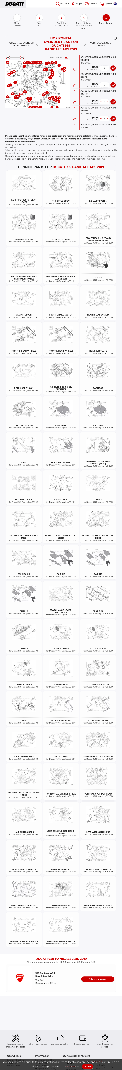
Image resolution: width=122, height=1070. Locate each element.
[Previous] (38, 44)
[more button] (107, 68)
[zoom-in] (22, 57)
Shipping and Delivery (45, 1068)
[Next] (83, 44)
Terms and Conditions (45, 1060)
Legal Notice (41, 1066)
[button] (115, 38)
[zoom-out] (8, 57)
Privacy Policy (41, 1063)
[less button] (101, 68)
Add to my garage (98, 979)
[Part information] (75, 69)
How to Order (13, 1066)
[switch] (66, 57)
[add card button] (113, 68)
